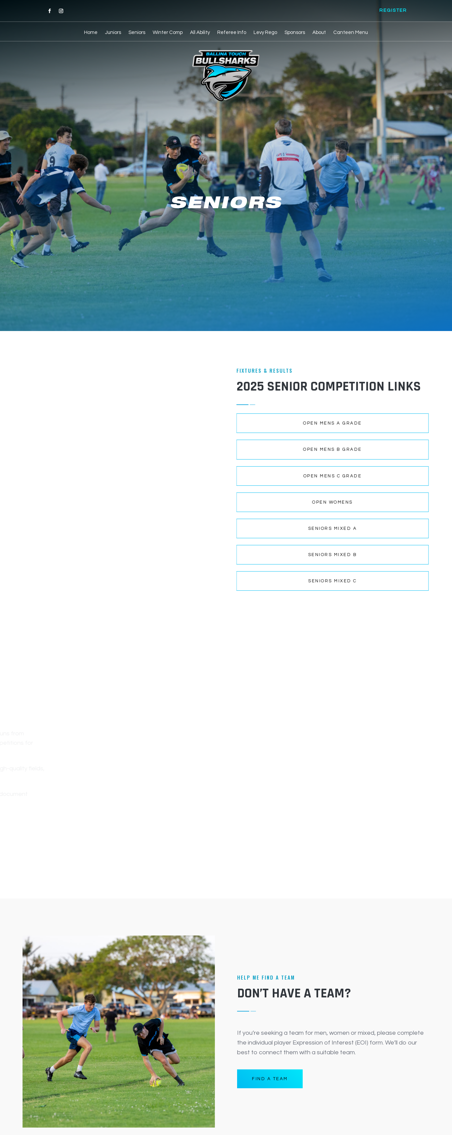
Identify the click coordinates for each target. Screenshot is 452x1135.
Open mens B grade (231, 449)
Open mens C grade (231, 476)
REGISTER (393, 10)
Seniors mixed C (231, 581)
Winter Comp (168, 32)
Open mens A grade (231, 423)
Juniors (113, 32)
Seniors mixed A (231, 528)
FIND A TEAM (270, 1078)
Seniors (136, 32)
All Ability (200, 32)
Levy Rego (265, 32)
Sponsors (295, 32)
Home (91, 32)
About (319, 32)
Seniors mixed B (231, 554)
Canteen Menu (350, 32)
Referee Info (231, 32)
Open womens (231, 502)
